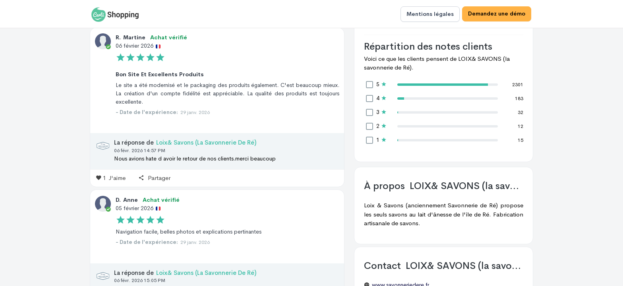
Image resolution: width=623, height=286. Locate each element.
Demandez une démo (496, 13)
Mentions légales (430, 13)
